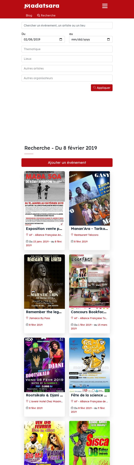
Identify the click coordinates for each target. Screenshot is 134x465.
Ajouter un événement (67, 162)
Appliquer (101, 88)
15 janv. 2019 (41, 241)
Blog (29, 15)
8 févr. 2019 (81, 241)
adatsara (41, 5)
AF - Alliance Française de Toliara (93, 401)
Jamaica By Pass (38, 318)
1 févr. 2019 (84, 324)
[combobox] (67, 49)
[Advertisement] (67, 118)
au (71, 34)
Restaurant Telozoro (84, 235)
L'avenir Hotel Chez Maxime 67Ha (48, 401)
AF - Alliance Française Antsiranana (49, 235)
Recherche (46, 15)
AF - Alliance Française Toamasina (93, 318)
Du (23, 34)
